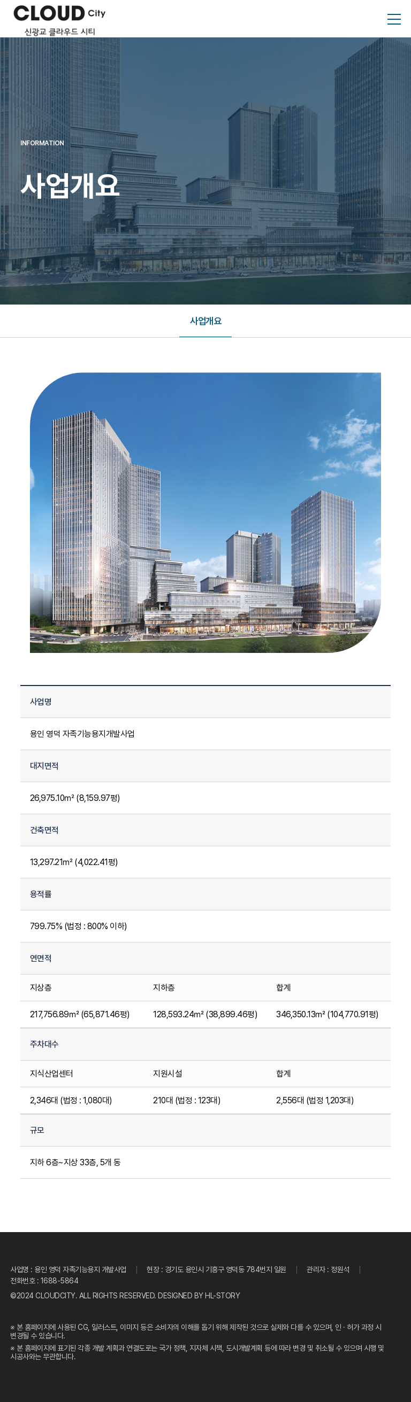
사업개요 (205, 320)
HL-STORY (222, 1295)
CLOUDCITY (55, 1295)
